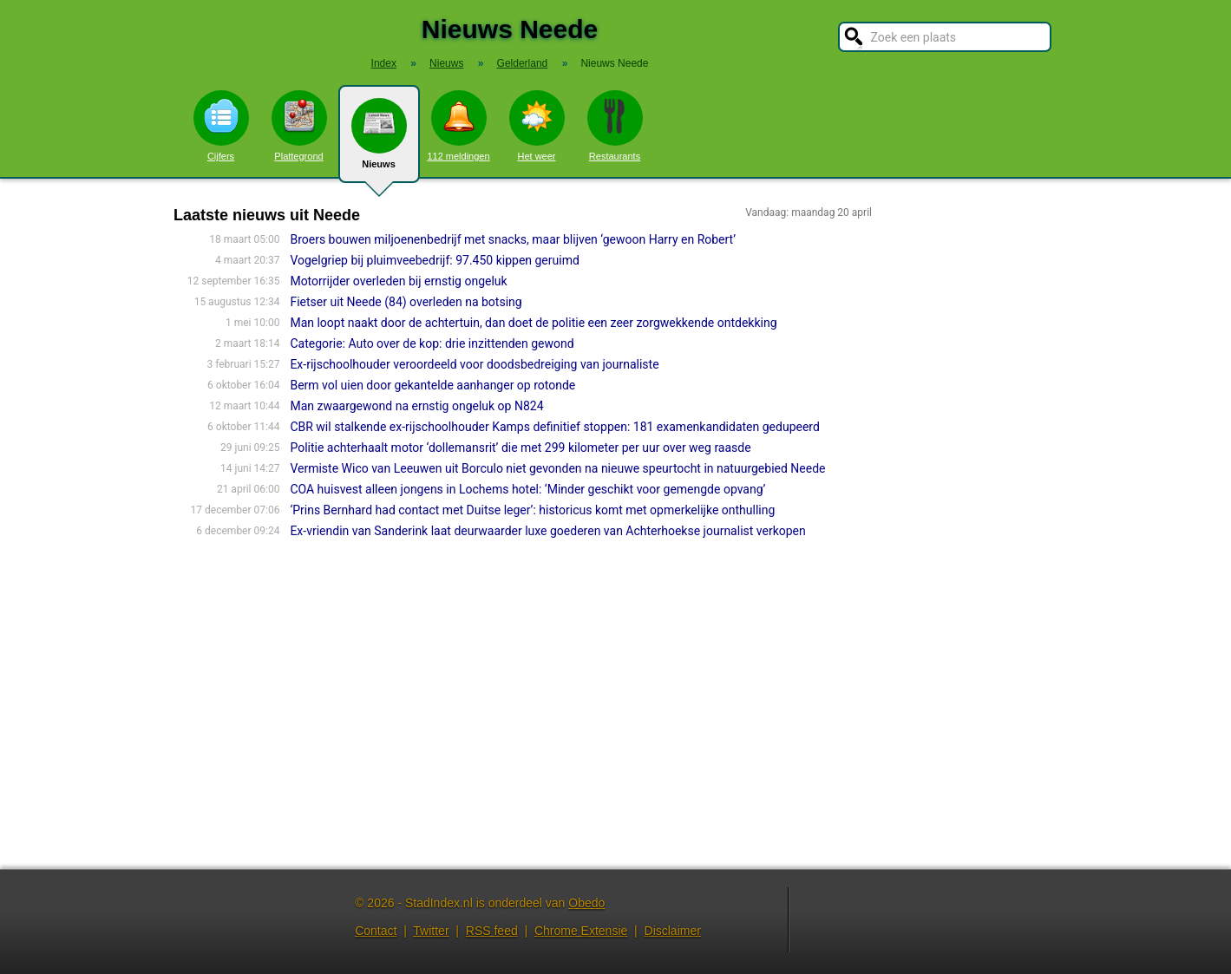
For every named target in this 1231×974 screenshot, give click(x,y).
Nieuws (379, 140)
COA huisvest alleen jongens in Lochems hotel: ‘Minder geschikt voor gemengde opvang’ (527, 489)
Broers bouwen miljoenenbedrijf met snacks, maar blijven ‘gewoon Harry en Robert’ (513, 239)
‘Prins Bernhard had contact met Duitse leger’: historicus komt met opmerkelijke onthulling (532, 510)
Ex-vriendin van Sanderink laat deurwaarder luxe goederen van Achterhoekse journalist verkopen (547, 531)
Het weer (537, 125)
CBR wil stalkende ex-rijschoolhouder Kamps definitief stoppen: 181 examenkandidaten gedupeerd (554, 427)
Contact (375, 931)
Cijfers (221, 125)
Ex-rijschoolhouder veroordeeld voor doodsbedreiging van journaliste (474, 364)
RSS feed (492, 931)
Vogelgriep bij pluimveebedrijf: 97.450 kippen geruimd (434, 260)
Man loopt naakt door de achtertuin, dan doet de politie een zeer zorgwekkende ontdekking (533, 323)
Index (383, 63)
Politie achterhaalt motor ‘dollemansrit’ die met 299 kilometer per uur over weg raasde (520, 447)
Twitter (431, 931)
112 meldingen (458, 125)
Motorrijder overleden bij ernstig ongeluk (398, 281)
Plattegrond (299, 125)
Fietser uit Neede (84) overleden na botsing (405, 302)
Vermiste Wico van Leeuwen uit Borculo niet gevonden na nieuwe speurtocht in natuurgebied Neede (557, 468)
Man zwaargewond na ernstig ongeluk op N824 (416, 406)
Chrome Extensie (580, 931)
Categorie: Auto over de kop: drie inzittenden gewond (431, 343)
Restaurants (615, 125)
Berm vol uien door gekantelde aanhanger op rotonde (432, 385)
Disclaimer (673, 931)
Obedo (586, 903)
